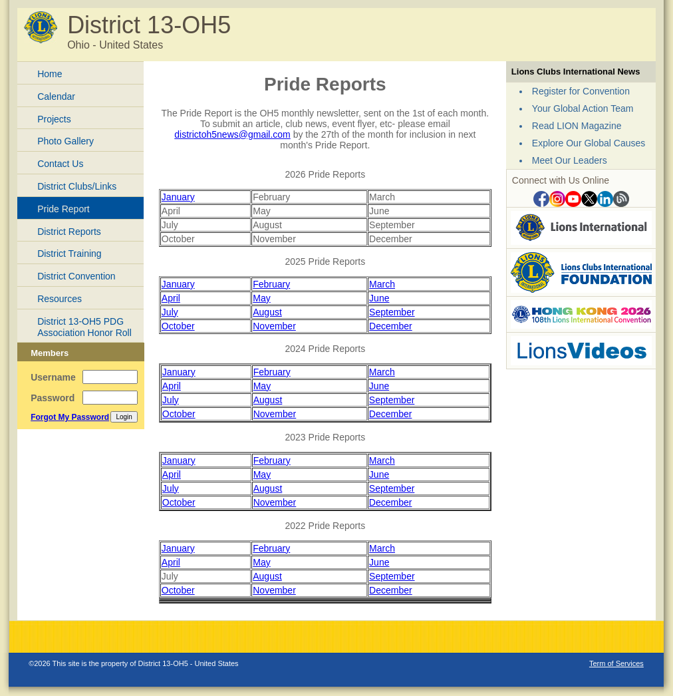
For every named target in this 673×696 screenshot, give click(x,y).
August (267, 312)
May (261, 298)
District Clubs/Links (76, 186)
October (178, 326)
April (171, 298)
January (178, 197)
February (271, 284)
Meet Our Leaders (569, 160)
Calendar (56, 96)
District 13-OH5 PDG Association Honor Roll (84, 327)
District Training (69, 253)
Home (49, 74)
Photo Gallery (65, 141)
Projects (54, 119)
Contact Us (60, 163)
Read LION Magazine (577, 125)
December (390, 326)
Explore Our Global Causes (588, 143)
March (382, 284)
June (379, 298)
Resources (59, 298)
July (170, 312)
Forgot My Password (70, 417)
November (274, 326)
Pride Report (63, 209)
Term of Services (616, 663)
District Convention (76, 276)
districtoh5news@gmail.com (232, 134)
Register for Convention (581, 91)
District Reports (69, 231)
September (391, 312)
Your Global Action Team (583, 108)
